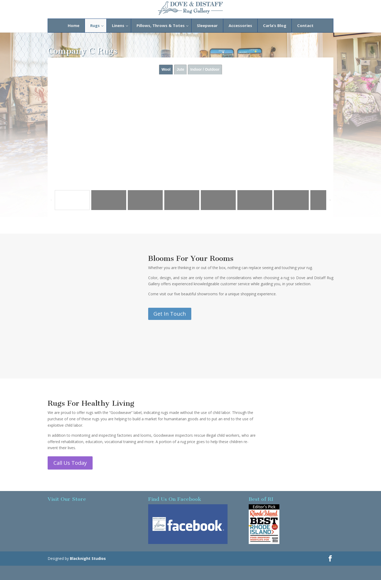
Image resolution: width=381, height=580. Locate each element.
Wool (165, 69)
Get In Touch (169, 313)
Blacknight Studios (88, 558)
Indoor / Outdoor (204, 69)
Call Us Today (70, 462)
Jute (180, 69)
